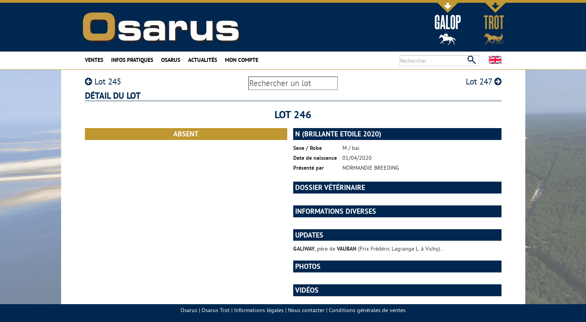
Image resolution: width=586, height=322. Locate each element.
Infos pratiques (132, 59)
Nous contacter (306, 310)
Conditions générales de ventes (367, 310)
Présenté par (308, 167)
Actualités (202, 59)
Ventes (94, 59)
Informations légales (259, 310)
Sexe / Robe (307, 147)
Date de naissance (315, 157)
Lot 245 (103, 81)
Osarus (170, 59)
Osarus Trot (216, 310)
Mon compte (241, 59)
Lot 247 (483, 81)
